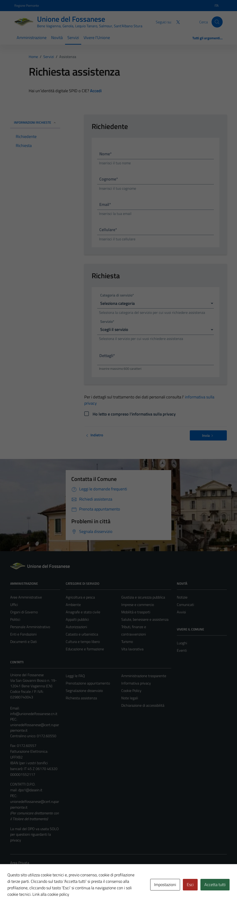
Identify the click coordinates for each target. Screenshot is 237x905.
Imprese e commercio (137, 604)
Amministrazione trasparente (143, 676)
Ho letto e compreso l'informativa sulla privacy (134, 414)
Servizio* (107, 321)
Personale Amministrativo (30, 627)
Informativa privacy (136, 683)
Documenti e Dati (23, 641)
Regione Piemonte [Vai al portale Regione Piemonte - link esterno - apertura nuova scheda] (26, 5)
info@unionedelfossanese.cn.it (33, 713)
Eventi (182, 650)
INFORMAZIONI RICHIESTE (35, 122)
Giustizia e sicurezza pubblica (143, 597)
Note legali (129, 698)
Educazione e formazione (85, 649)
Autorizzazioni (76, 627)
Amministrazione (32, 37)
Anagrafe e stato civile (83, 612)
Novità (57, 37)
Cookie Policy (131, 690)
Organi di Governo (24, 612)
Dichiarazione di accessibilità (142, 705)
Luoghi (182, 643)
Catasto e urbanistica (82, 634)
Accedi (96, 91)
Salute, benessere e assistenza (144, 619)
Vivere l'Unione (97, 37)
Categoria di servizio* (117, 295)
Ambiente (73, 604)
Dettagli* (107, 355)
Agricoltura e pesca (80, 597)
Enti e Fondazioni (23, 634)
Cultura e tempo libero (83, 641)
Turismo (127, 641)
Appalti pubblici (77, 619)
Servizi (73, 37)
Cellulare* (108, 229)
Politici (15, 619)
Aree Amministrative (26, 597)
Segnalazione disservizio (84, 690)
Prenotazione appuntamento (88, 683)
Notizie (182, 597)
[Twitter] (176, 21)
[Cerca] (217, 22)
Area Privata (19, 862)
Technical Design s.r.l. (42, 891)
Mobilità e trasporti (135, 612)
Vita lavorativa (132, 649)
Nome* (105, 154)
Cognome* (108, 179)
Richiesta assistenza (81, 698)
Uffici (14, 604)
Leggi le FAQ (75, 676)
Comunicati (185, 604)
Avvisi (181, 612)
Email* (105, 204)
